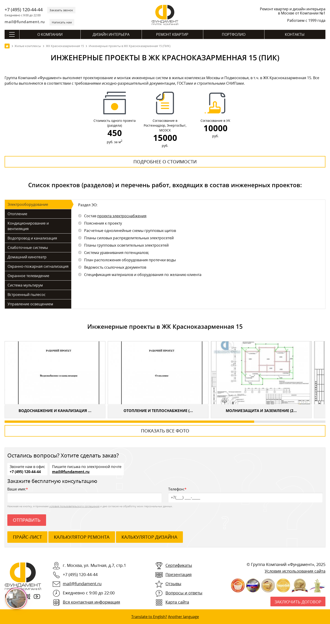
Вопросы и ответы (183, 593)
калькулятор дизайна (149, 537)
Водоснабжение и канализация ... (55, 410)
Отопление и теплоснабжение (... (158, 410)
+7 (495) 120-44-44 (24, 9)
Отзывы (173, 583)
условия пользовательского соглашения (74, 506)
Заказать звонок (61, 10)
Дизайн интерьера (111, 34)
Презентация (178, 574)
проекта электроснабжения (121, 215)
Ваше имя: (84, 494)
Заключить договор (298, 601)
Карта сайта (177, 602)
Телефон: (245, 494)
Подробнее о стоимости (165, 162)
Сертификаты (178, 565)
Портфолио (233, 34)
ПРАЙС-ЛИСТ (27, 537)
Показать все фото (165, 431)
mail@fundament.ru (25, 21)
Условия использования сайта (295, 571)
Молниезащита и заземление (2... (261, 410)
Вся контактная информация (91, 602)
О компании (50, 34)
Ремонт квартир (172, 34)
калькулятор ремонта (82, 537)
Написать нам (62, 22)
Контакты (295, 34)
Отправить (27, 520)
